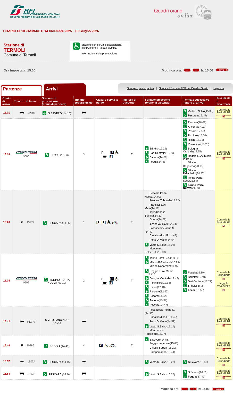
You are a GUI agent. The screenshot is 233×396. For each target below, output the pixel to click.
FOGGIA (55, 346)
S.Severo (155, 339)
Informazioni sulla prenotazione (99, 53)
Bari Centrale (157, 152)
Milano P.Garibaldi (189, 172)
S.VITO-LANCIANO (56, 319)
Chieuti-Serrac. (158, 347)
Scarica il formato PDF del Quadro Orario (183, 88)
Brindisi (154, 148)
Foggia (154, 161)
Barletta (154, 157)
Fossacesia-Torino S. (162, 228)
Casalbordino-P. (159, 235)
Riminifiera (194, 144)
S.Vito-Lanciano (159, 223)
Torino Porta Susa (160, 257)
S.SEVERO (55, 113)
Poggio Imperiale (160, 343)
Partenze (12, 88)
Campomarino (158, 352)
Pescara (193, 122)
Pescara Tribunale (160, 200)
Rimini (191, 139)
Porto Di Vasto (158, 239)
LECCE (55, 155)
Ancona (192, 126)
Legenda (219, 88)
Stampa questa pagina (140, 88)
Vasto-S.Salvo (196, 111)
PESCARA (55, 222)
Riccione (193, 135)
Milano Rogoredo (160, 265)
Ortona (154, 219)
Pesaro (192, 131)
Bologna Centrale (190, 150)
